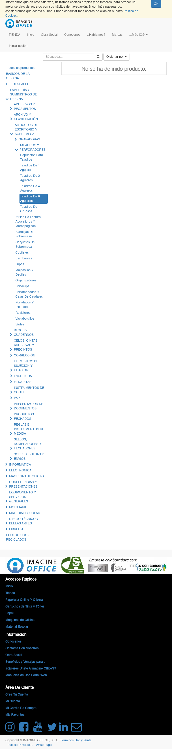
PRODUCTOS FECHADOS (24, 416)
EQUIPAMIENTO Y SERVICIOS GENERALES (22, 497)
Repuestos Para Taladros (31, 157)
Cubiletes (22, 252)
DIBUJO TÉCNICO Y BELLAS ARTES (24, 521)
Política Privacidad (20, 745)
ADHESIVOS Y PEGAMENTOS (25, 106)
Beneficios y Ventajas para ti (25, 661)
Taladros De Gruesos (28, 209)
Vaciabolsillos (24, 318)
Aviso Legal (44, 745)
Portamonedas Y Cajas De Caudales (29, 294)
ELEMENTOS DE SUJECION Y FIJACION (26, 366)
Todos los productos (20, 68)
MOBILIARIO (18, 507)
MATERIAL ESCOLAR (24, 513)
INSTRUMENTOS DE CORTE (29, 390)
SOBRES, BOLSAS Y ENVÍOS (29, 456)
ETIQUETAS (22, 382)
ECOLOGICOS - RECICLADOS (17, 537)
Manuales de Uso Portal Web (26, 675)
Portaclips (22, 286)
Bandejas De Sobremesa (24, 234)
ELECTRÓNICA (20, 470)
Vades (19, 324)
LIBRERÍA (16, 529)
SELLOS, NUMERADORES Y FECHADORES (27, 444)
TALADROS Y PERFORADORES (32, 147)
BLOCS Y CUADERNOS (24, 332)
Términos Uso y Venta (76, 740)
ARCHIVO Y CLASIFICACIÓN (26, 117)
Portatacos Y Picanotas (24, 305)
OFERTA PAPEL (17, 84)
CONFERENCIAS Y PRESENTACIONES (23, 484)
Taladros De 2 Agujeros (30, 178)
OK (156, 3)
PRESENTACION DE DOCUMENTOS (28, 406)
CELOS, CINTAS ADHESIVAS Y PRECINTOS (25, 345)
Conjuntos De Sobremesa (25, 244)
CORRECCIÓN (24, 355)
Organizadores (26, 280)
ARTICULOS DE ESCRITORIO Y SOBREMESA (26, 130)
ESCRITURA (23, 376)
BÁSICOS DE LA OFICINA (17, 76)
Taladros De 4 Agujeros (30, 188)
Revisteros (22, 312)
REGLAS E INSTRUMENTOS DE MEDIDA (29, 429)
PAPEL (19, 398)
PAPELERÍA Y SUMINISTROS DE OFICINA (23, 94)
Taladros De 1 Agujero (30, 168)
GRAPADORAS (29, 139)
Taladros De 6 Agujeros (30, 199)
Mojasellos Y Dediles (24, 272)
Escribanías (23, 258)
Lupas (19, 264)
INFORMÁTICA (20, 464)
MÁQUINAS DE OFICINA (27, 476)
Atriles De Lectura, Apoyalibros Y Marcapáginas (28, 222)
